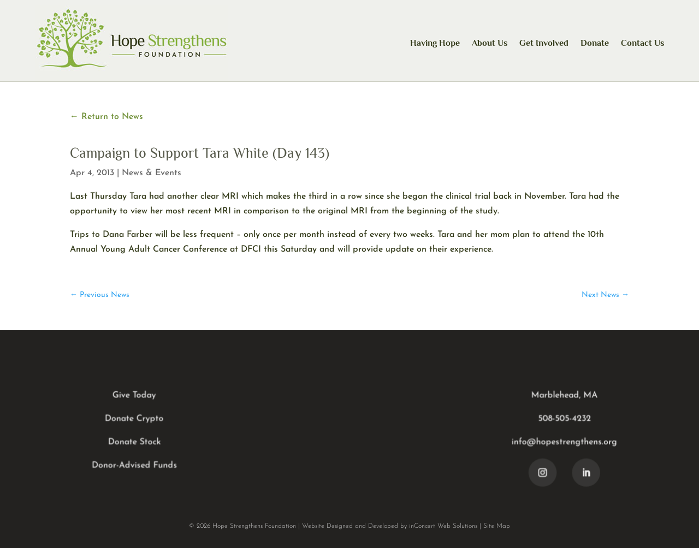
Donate (594, 43)
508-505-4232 (563, 419)
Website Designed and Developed (350, 526)
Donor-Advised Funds (135, 465)
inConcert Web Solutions (443, 526)
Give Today (135, 395)
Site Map (496, 526)
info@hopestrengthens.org (563, 442)
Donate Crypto (135, 419)
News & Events (151, 173)
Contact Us (642, 43)
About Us (489, 43)
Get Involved (543, 43)
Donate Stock (136, 442)
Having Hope (435, 43)
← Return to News (106, 116)
